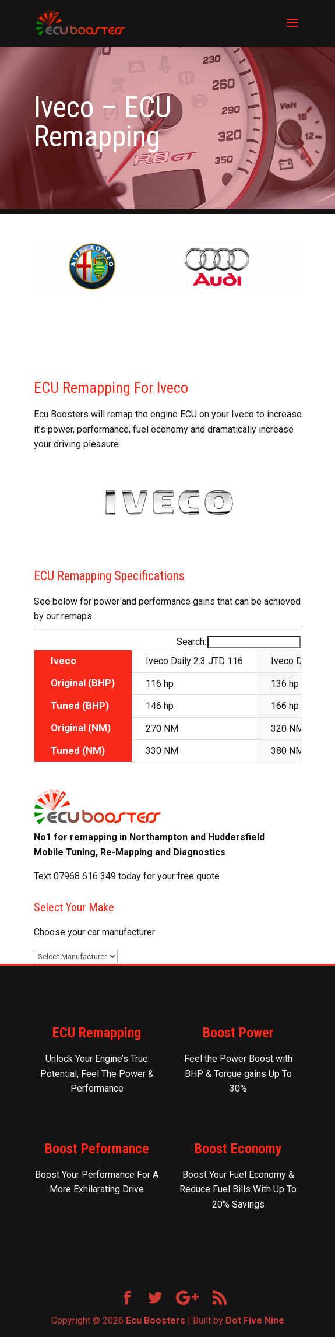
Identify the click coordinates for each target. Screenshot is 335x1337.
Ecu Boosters (155, 1320)
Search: (239, 641)
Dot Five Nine (254, 1320)
